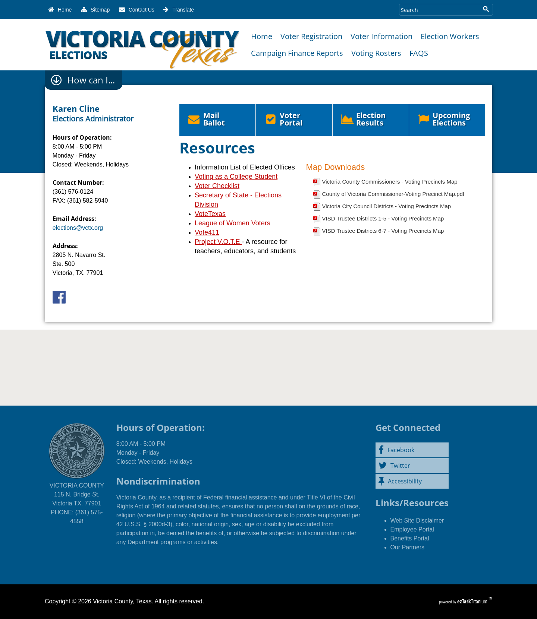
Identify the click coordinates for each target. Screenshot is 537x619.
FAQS (418, 53)
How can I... (91, 80)
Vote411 (207, 232)
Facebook (396, 449)
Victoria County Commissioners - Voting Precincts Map (389, 181)
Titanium (473, 601)
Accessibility (400, 481)
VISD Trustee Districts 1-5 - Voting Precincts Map (383, 218)
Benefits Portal (409, 538)
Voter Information (381, 36)
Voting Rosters (376, 53)
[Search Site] (438, 9)
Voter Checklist (217, 186)
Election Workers (450, 36)
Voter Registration (311, 36)
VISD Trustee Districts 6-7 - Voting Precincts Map (383, 231)
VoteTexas (210, 214)
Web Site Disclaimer (417, 520)
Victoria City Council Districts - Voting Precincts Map (386, 206)
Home (261, 36)
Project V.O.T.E (218, 241)
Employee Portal (412, 529)
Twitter (394, 465)
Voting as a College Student (236, 176)
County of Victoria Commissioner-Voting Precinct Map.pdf (393, 194)
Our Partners (407, 547)
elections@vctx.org (78, 228)
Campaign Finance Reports (297, 53)
